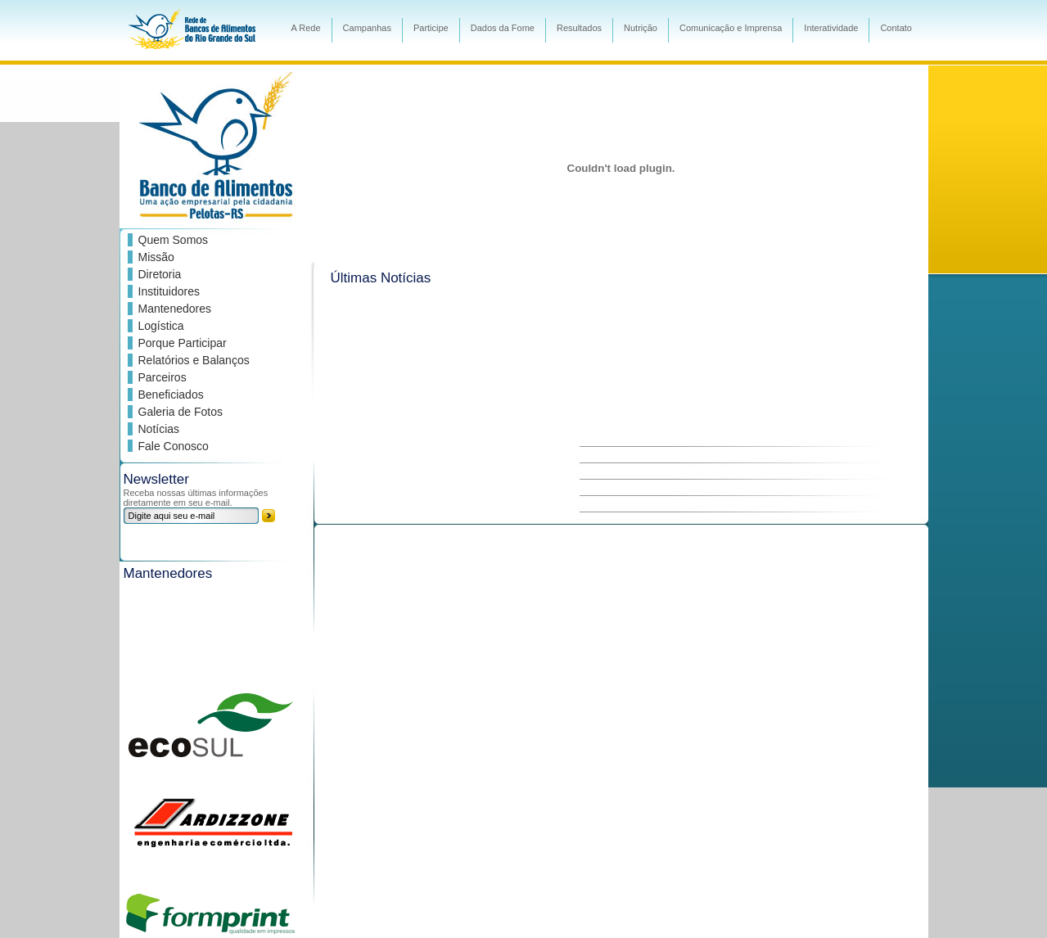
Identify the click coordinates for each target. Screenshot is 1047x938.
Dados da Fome (503, 28)
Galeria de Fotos (180, 411)
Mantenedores (175, 308)
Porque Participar (182, 342)
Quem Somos (173, 239)
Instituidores (169, 291)
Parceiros (162, 377)
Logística (161, 325)
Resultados (579, 28)
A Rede (306, 28)
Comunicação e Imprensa (730, 28)
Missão (156, 257)
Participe (431, 28)
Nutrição (640, 28)
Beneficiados (171, 394)
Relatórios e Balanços (194, 360)
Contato (896, 28)
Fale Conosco (173, 446)
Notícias (159, 428)
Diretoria (160, 274)
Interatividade (831, 28)
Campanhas (367, 28)
